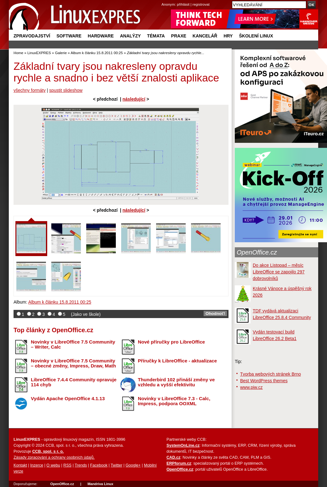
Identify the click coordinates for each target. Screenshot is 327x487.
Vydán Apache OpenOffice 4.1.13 (68, 398)
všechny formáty (30, 90)
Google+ (133, 465)
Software (68, 35)
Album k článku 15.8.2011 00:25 (96, 53)
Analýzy (130, 35)
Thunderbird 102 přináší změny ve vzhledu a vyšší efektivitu (176, 382)
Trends (81, 465)
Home (18, 53)
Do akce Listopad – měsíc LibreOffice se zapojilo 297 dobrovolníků (279, 272)
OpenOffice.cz (257, 252)
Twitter (116, 465)
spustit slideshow (65, 90)
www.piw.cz (251, 387)
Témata (156, 35)
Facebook (98, 465)
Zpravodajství (32, 35)
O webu (53, 465)
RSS (67, 465)
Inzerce (36, 465)
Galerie (61, 53)
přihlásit (183, 4)
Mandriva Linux (100, 484)
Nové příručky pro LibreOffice (171, 341)
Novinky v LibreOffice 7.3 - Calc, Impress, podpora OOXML (174, 401)
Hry (228, 35)
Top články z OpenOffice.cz (53, 330)
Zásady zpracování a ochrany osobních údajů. (54, 457)
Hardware (101, 35)
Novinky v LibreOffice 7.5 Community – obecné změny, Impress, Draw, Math (73, 363)
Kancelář (205, 35)
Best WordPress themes (264, 380)
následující (133, 99)
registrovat (201, 4)
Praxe (178, 35)
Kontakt (20, 465)
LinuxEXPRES (39, 53)
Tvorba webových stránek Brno (270, 374)
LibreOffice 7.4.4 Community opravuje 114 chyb (73, 382)
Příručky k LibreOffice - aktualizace (177, 360)
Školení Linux (256, 35)
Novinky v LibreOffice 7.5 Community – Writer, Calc (73, 344)
